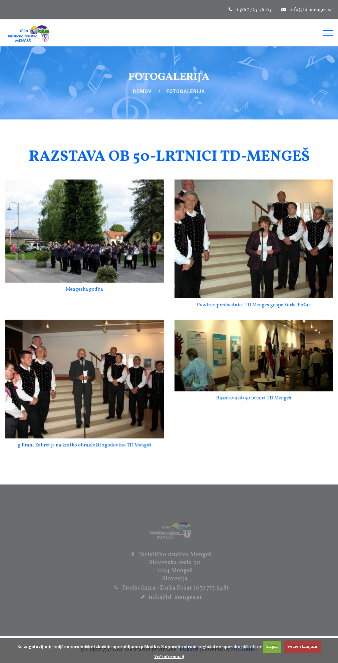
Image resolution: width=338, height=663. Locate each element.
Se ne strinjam (302, 647)
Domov (142, 91)
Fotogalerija (185, 91)
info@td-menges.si (310, 10)
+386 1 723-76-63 (253, 10)
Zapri (272, 647)
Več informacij (169, 657)
